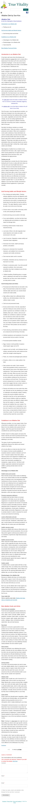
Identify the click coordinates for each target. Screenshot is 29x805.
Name (3, 775)
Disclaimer (3, 745)
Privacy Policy (9, 801)
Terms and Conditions (17, 801)
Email (3, 783)
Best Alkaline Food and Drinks (9, 48)
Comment (3, 763)
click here (15, 761)
